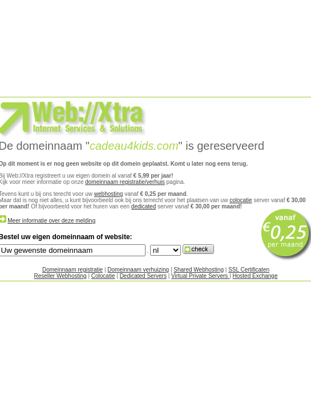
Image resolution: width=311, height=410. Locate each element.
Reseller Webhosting (60, 276)
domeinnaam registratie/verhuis (125, 182)
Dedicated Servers (143, 276)
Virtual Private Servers (200, 276)
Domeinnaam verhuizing (138, 269)
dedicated (143, 206)
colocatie (240, 200)
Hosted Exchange (255, 276)
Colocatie (103, 276)
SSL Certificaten (248, 269)
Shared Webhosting (198, 269)
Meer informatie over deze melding (51, 221)
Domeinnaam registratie (72, 269)
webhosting (108, 194)
